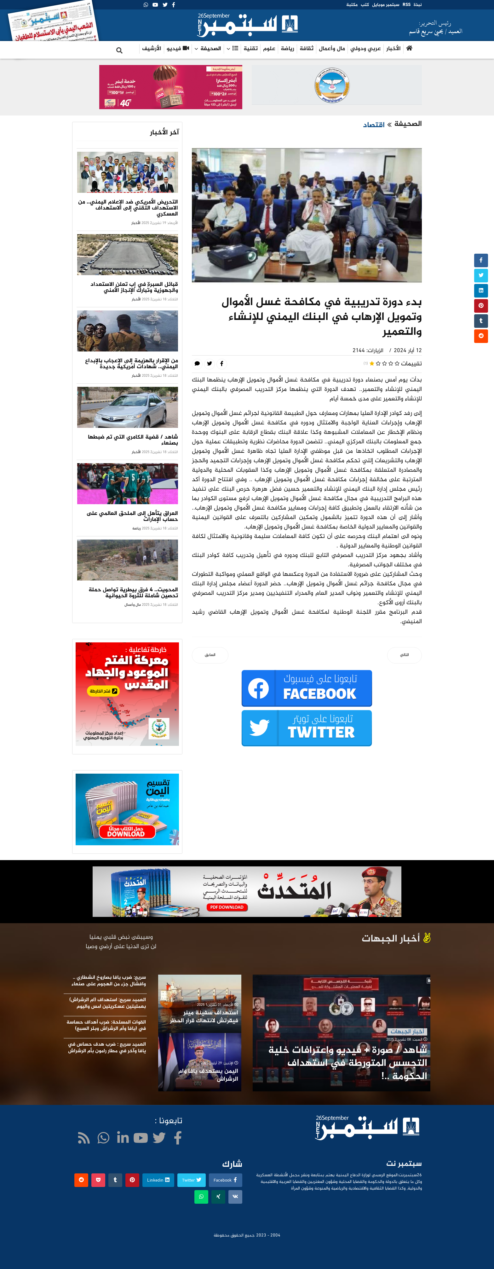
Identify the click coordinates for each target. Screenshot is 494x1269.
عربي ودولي (365, 49)
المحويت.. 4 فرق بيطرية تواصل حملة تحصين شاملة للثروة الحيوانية (133, 593)
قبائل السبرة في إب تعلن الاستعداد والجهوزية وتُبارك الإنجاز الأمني (134, 287)
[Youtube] (155, 5)
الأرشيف (151, 49)
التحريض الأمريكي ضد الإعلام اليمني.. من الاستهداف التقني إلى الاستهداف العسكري (128, 208)
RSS (407, 5)
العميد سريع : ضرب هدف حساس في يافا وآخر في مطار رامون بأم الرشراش (107, 1047)
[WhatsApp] (146, 5)
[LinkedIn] (123, 1140)
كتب (365, 5)
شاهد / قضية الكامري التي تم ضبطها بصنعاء (133, 440)
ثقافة (306, 49)
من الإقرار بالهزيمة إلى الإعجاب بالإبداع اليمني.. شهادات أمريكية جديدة (131, 364)
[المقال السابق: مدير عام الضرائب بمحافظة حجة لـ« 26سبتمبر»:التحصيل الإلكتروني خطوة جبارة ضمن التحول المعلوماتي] (210, 655)
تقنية (251, 49)
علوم (269, 49)
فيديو (178, 49)
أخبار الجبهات (407, 1032)
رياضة (287, 49)
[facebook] (173, 5)
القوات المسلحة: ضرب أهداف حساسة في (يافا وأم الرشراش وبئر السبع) (106, 1025)
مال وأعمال (332, 49)
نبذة (418, 5)
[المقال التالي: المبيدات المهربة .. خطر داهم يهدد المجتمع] (404, 655)
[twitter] (165, 5)
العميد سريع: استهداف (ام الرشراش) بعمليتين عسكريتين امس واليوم (107, 1003)
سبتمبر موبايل (385, 5)
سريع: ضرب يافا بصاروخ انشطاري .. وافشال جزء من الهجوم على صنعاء (109, 981)
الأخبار (393, 49)
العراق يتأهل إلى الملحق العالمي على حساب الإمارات (132, 516)
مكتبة (352, 5)
